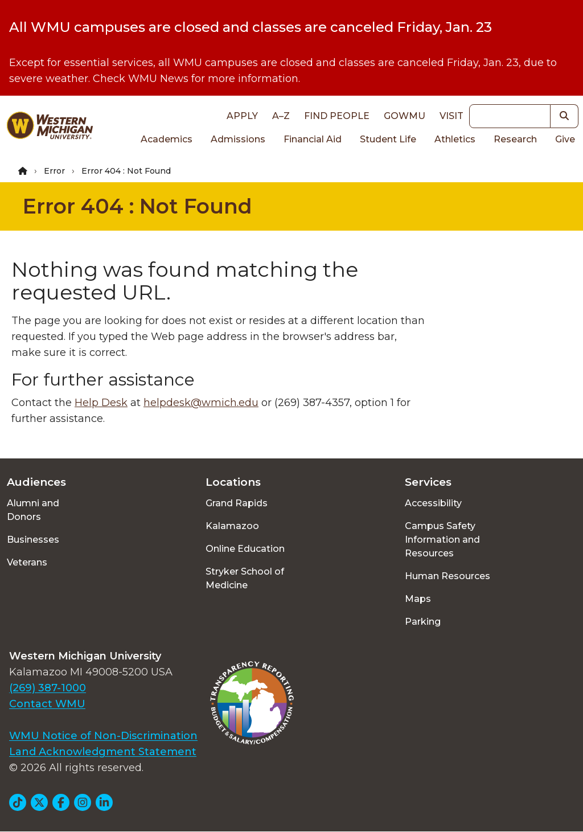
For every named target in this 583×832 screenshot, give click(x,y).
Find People (336, 115)
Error (54, 171)
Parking (423, 621)
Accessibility (433, 503)
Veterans (27, 562)
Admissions (238, 139)
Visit (451, 115)
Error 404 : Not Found (137, 206)
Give (565, 139)
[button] (564, 116)
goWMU (404, 115)
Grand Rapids (237, 503)
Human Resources (447, 576)
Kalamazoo (232, 525)
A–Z (281, 115)
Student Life (388, 139)
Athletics (454, 139)
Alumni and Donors (33, 510)
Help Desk (101, 402)
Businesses (33, 539)
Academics (166, 139)
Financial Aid (313, 139)
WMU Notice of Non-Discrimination (103, 735)
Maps (418, 598)
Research (515, 139)
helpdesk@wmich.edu (200, 402)
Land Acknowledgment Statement (102, 751)
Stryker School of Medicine (245, 578)
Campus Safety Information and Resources (442, 539)
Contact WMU (47, 704)
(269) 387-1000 (47, 688)
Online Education (245, 548)
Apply (242, 115)
